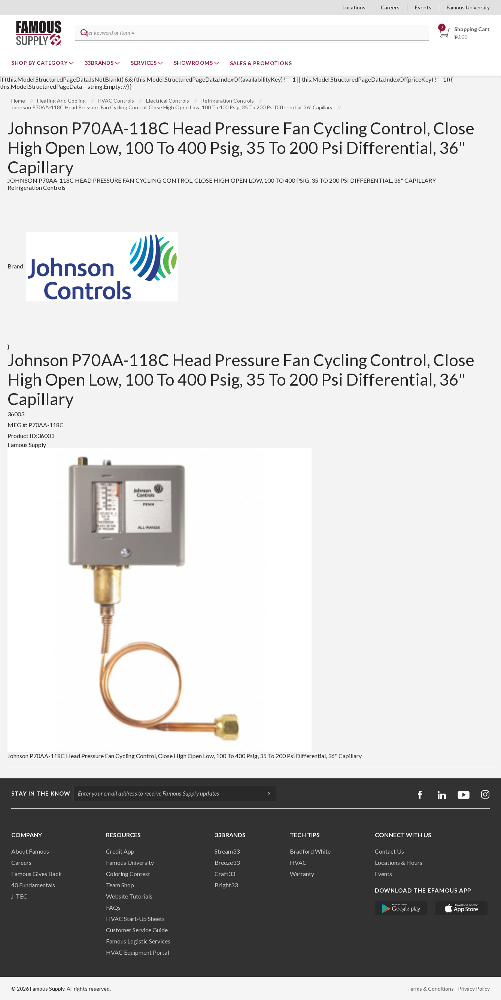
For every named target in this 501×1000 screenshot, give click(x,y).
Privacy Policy (474, 988)
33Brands (100, 63)
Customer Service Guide (137, 929)
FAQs (113, 907)
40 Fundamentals (33, 884)
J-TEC (19, 896)
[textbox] (251, 33)
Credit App (120, 851)
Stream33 (227, 851)
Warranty (302, 873)
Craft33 (225, 873)
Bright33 (226, 884)
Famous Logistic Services (138, 941)
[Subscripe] (265, 793)
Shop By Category (40, 63)
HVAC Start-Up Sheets (135, 918)
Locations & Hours (398, 862)
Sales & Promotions (261, 63)
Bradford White (310, 851)
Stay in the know (40, 793)
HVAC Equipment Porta (136, 952)
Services (144, 63)
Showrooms (194, 63)
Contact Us (389, 851)
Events (423, 7)
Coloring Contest (128, 873)
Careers (390, 7)
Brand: (92, 266)
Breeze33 (227, 862)
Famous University (468, 7)
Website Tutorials (129, 896)
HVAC (298, 862)
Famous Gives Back (36, 873)
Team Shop (120, 884)
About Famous (30, 851)
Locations (354, 7)
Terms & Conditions (430, 988)
